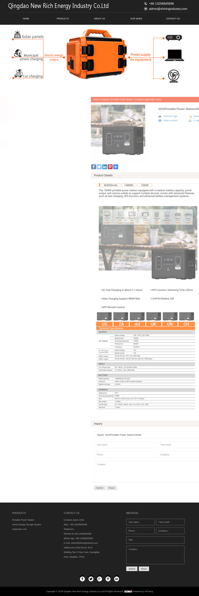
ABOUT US (99, 18)
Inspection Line (19, 529)
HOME (26, 18)
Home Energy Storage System (26, 524)
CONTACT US (173, 18)
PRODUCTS (63, 18)
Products (155, 99)
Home (147, 99)
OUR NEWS (136, 18)
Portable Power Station (173, 99)
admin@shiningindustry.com (168, 8)
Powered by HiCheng (143, 591)
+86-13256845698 (84, 538)
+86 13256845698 (161, 3)
